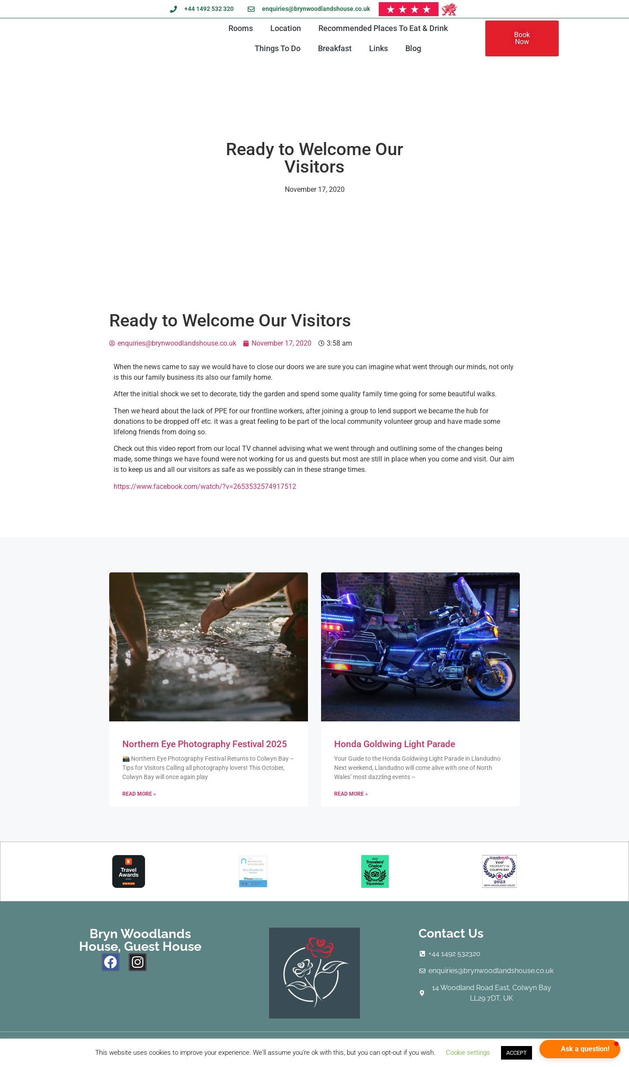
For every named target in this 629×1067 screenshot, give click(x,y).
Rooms (240, 28)
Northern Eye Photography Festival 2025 (204, 744)
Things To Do (278, 48)
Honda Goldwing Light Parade (394, 744)
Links (378, 48)
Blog (413, 48)
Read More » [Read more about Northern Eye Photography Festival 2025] (139, 794)
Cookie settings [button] (468, 1053)
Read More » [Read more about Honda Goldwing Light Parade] (351, 794)
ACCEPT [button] (516, 1053)
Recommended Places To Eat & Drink (383, 28)
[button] (579, 1049)
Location (285, 28)
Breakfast (335, 48)
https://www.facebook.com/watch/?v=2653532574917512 (205, 486)
